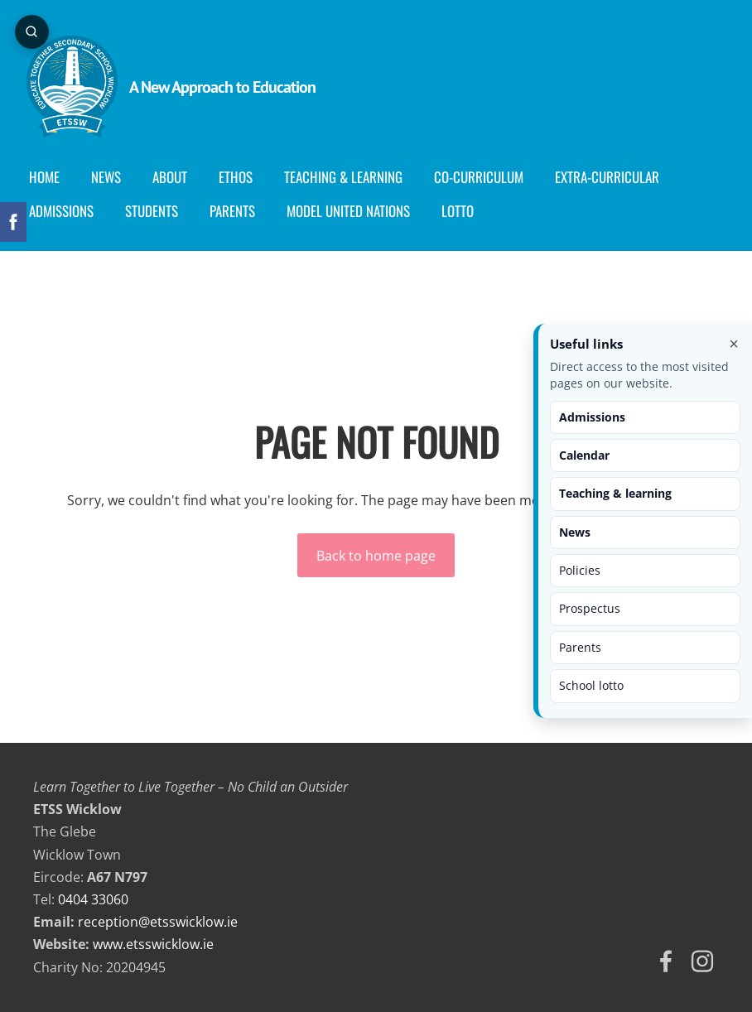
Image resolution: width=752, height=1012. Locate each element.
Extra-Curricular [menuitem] (614, 176)
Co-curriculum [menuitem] (485, 176)
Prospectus (589, 608)
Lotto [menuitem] (464, 210)
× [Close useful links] (734, 343)
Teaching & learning (615, 493)
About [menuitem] (176, 176)
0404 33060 (93, 899)
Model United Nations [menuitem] (355, 210)
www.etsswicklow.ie (153, 944)
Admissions (592, 417)
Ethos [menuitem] (242, 176)
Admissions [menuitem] (68, 210)
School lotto (591, 685)
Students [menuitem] (158, 210)
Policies (579, 570)
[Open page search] (33, 33)
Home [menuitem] (51, 176)
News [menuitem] (113, 176)
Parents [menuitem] (239, 210)
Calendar (584, 455)
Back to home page (376, 556)
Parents (580, 647)
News (575, 532)
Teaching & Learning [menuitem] (350, 176)
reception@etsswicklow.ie (158, 922)
